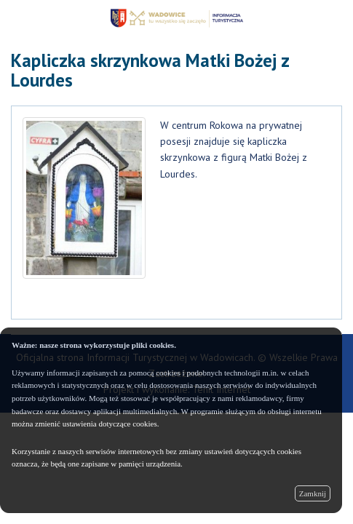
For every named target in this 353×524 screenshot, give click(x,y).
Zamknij (312, 493)
